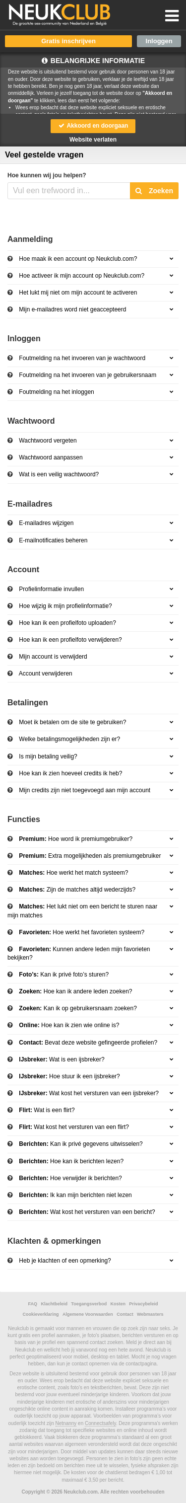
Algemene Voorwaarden (87, 1314)
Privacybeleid (143, 1303)
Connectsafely (100, 1423)
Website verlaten (93, 139)
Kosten (118, 1303)
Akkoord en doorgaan (93, 125)
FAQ (33, 1303)
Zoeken (154, 191)
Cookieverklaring (41, 1314)
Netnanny (66, 1423)
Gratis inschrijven (68, 41)
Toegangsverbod (89, 1303)
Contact (125, 1314)
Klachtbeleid (54, 1303)
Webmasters (150, 1314)
